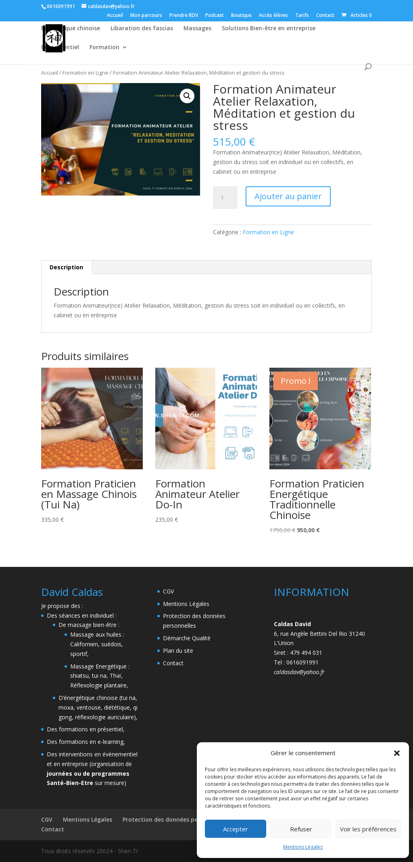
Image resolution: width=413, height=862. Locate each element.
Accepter (235, 829)
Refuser (301, 829)
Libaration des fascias (142, 28)
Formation (104, 47)
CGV (168, 591)
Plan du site (178, 650)
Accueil (115, 16)
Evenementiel (60, 47)
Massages (197, 28)
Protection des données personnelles (174, 819)
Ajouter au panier (288, 196)
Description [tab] (66, 267)
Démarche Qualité (187, 638)
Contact (325, 16)
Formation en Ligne (85, 72)
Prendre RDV (183, 16)
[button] (397, 753)
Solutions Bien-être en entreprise (268, 28)
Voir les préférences (368, 829)
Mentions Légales (303, 846)
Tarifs (302, 16)
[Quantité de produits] (225, 197)
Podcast (214, 16)
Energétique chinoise (70, 28)
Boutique (241, 16)
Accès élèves (273, 16)
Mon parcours (146, 16)
